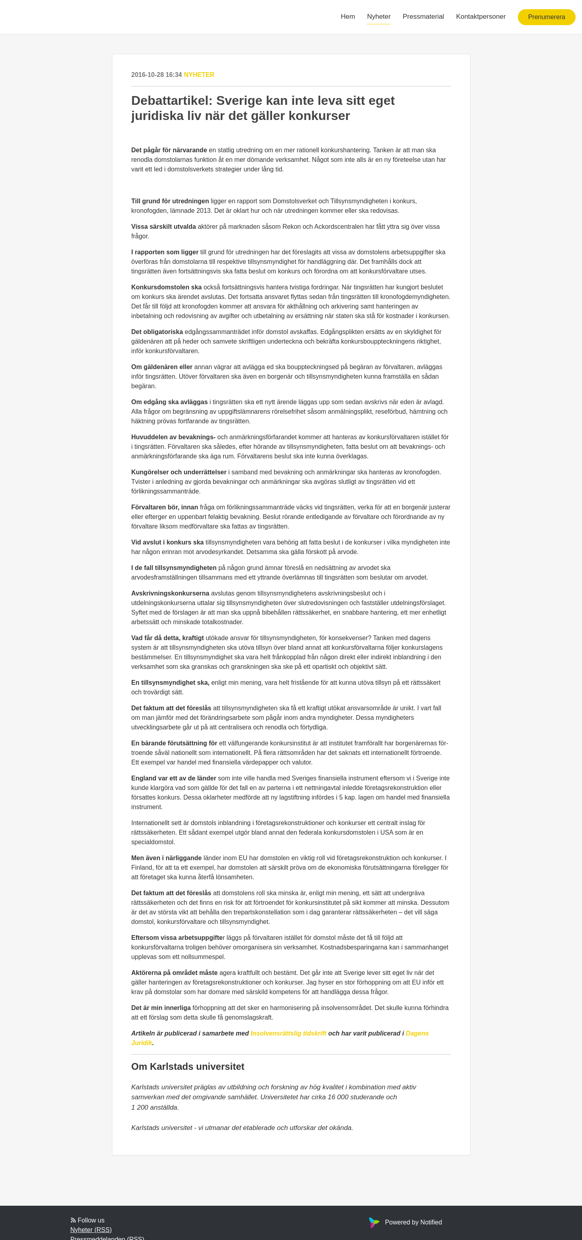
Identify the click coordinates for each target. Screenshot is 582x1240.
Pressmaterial (423, 16)
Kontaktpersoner (481, 16)
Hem (348, 16)
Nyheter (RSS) (91, 1229)
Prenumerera (546, 17)
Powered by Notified (404, 1222)
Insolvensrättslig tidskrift (289, 1033)
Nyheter (379, 16)
